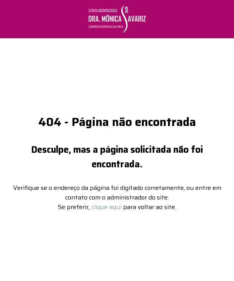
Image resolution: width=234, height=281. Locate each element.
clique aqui (106, 204)
